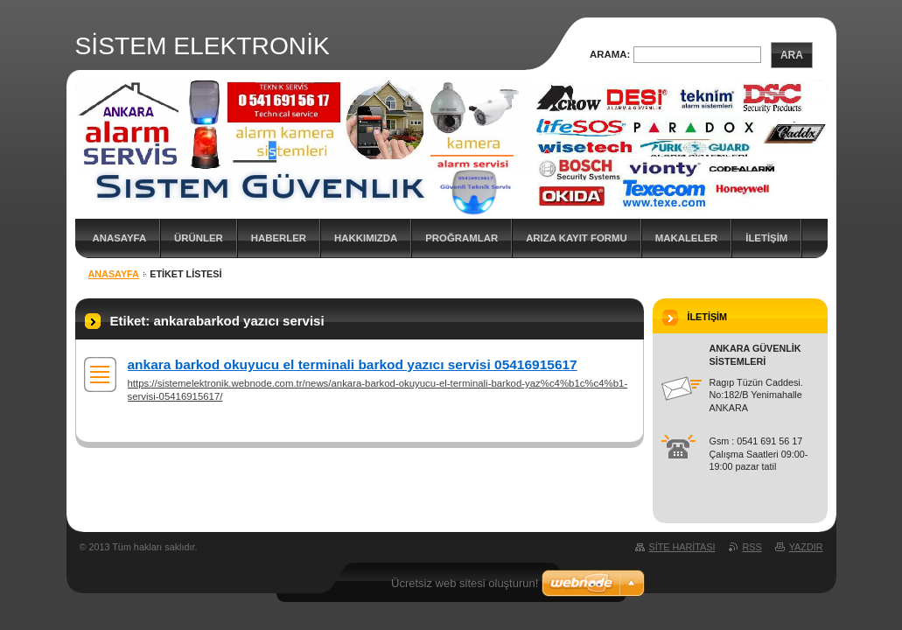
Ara (791, 55)
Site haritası (682, 547)
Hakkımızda (365, 238)
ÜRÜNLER (198, 238)
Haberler (278, 238)
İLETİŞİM (766, 238)
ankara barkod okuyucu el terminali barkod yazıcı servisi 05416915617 (352, 364)
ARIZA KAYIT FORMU (576, 238)
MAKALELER (686, 238)
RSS (752, 547)
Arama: (610, 54)
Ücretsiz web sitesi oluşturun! (464, 583)
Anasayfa (120, 238)
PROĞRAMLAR (461, 238)
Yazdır (806, 547)
